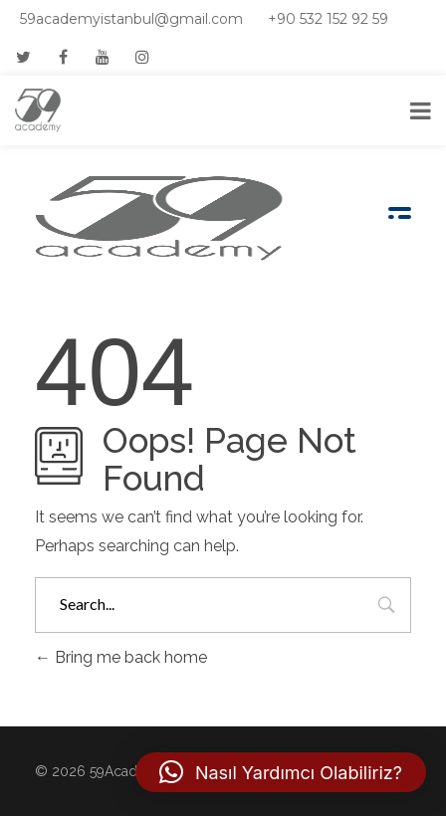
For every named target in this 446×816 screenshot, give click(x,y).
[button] (280, 772)
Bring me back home (121, 657)
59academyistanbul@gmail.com (131, 19)
